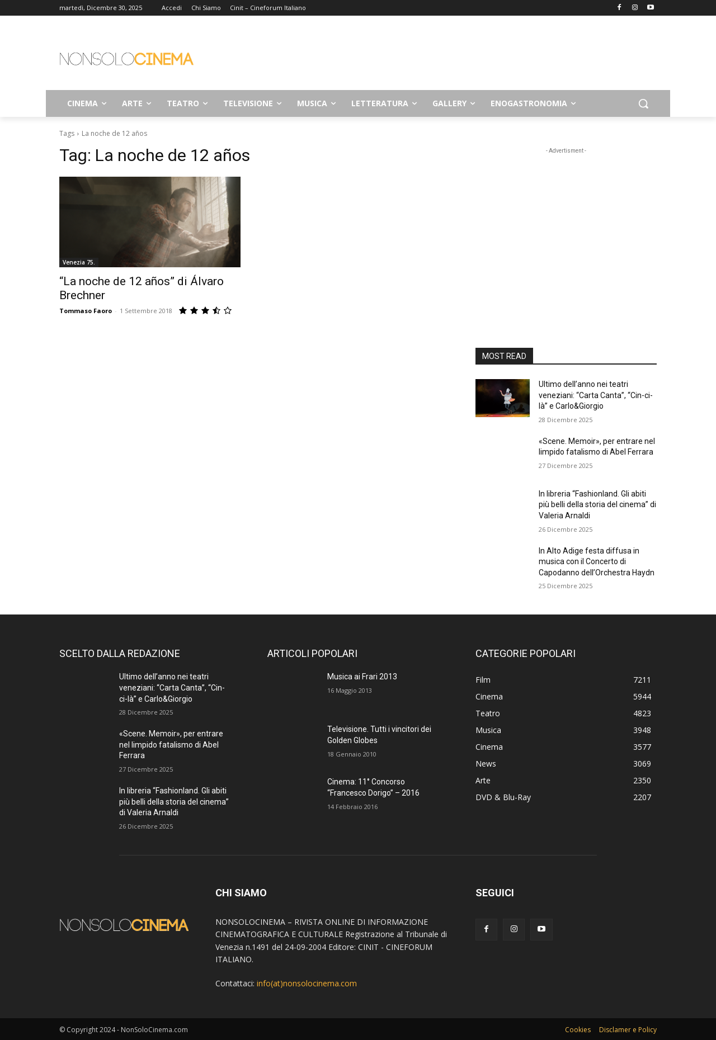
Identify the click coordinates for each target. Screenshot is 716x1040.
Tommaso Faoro (85, 310)
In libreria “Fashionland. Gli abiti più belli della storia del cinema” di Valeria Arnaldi (597, 504)
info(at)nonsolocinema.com (307, 983)
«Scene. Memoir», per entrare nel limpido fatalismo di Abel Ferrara (171, 744)
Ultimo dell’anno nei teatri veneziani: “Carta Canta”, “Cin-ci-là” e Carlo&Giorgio (596, 395)
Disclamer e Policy (628, 1029)
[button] (643, 103)
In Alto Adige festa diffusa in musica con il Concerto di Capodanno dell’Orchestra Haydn (596, 561)
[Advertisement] (442, 56)
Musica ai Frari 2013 (362, 676)
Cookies (578, 1029)
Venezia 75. (79, 262)
